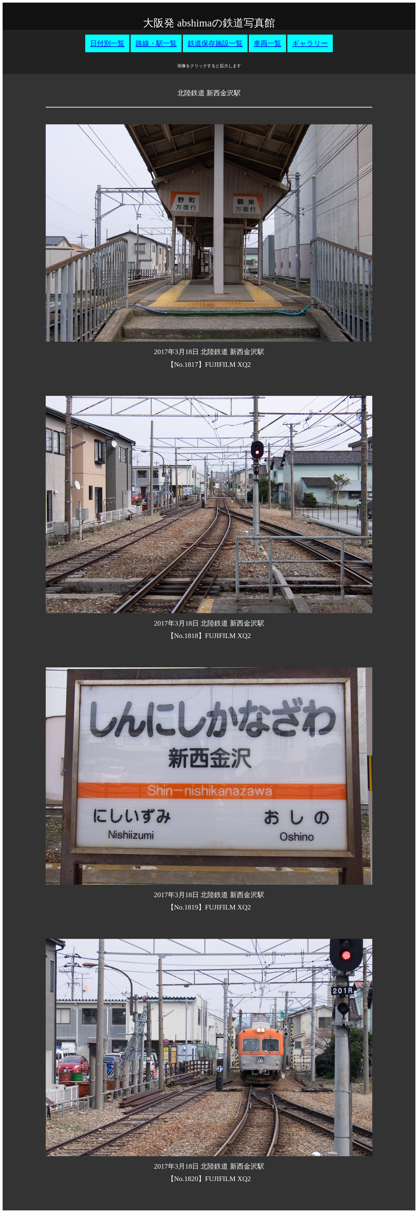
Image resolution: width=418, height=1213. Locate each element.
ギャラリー (310, 43)
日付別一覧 (107, 43)
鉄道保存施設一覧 (215, 43)
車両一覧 (267, 43)
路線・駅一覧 (156, 43)
